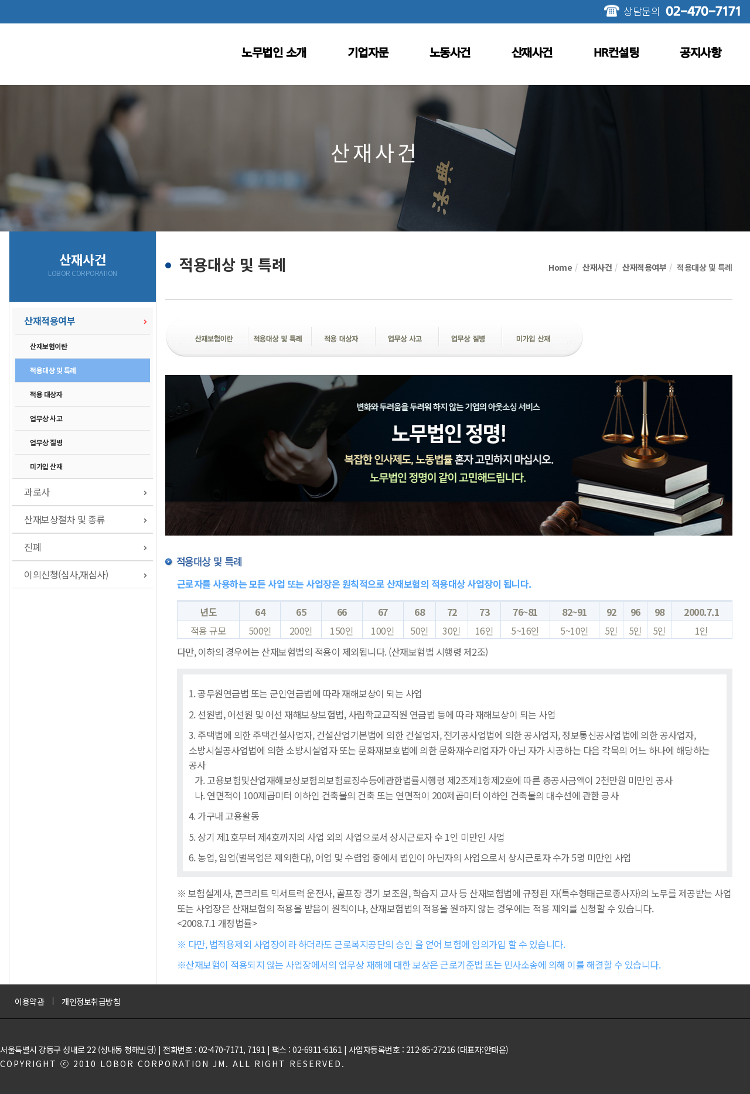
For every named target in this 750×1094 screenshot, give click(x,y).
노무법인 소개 (273, 53)
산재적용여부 (49, 320)
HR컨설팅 (616, 53)
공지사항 (700, 53)
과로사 (37, 492)
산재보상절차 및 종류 (64, 519)
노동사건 (450, 53)
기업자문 (367, 53)
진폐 (32, 547)
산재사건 (532, 53)
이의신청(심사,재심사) (66, 574)
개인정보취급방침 (91, 1001)
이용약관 (29, 1001)
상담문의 (682, 11)
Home (560, 267)
